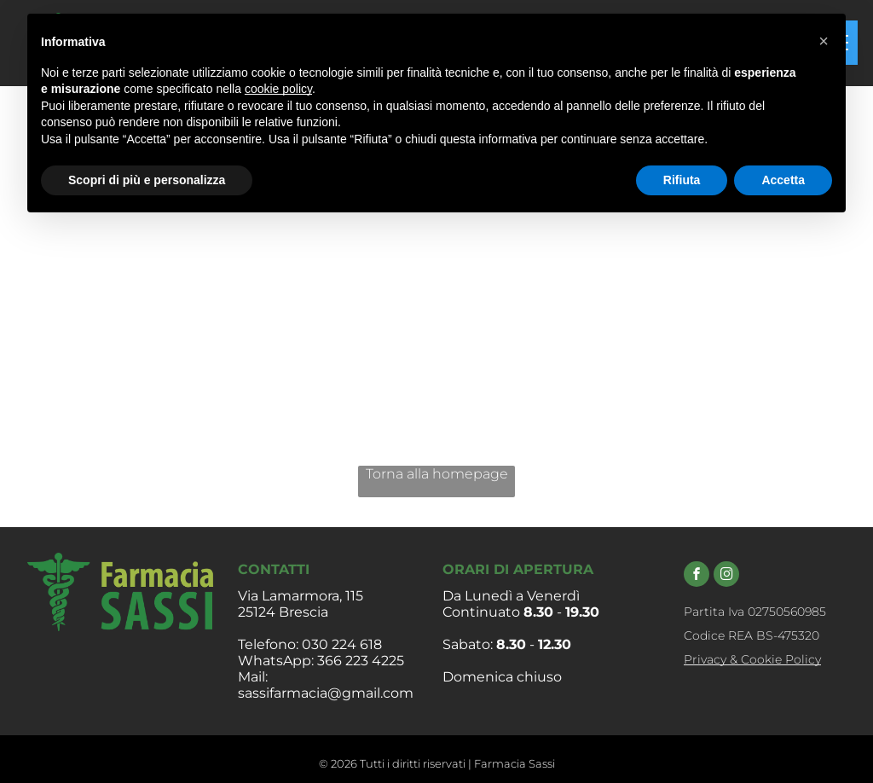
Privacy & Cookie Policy (752, 659)
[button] (823, 41)
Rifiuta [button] (682, 180)
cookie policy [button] (278, 89)
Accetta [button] (783, 180)
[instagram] (726, 576)
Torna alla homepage (437, 474)
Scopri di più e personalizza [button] (146, 180)
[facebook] (696, 576)
